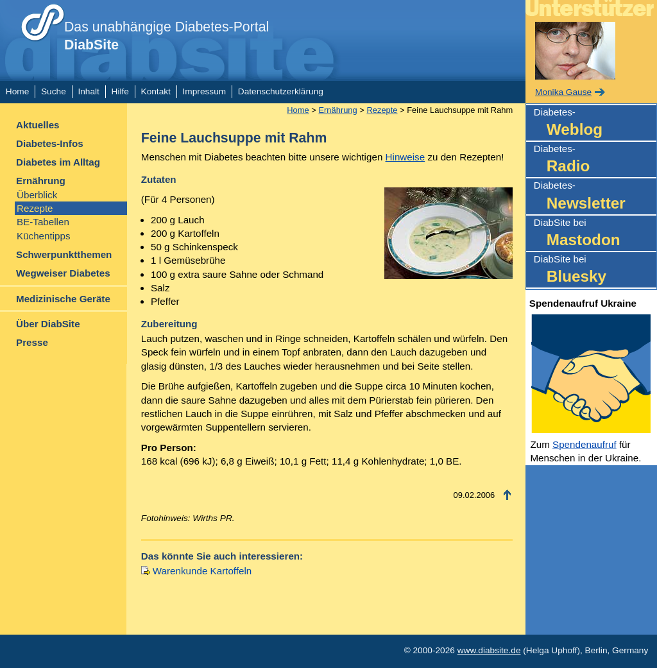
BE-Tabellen (43, 221)
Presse (32, 342)
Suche (53, 91)
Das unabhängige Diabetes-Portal (166, 36)
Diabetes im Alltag (58, 162)
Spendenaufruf (584, 444)
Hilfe (120, 91)
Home (17, 91)
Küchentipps (44, 235)
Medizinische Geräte (63, 298)
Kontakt (156, 91)
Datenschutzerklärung (280, 91)
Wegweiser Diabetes (63, 273)
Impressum (204, 91)
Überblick (37, 194)
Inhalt (88, 91)
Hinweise (405, 156)
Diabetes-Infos (49, 143)
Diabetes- (595, 124)
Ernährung (40, 180)
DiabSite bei (595, 234)
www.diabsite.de (489, 650)
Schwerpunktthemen (64, 254)
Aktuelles (38, 124)
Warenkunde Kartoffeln (202, 570)
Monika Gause (563, 92)
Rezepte (35, 208)
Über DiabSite (48, 323)
